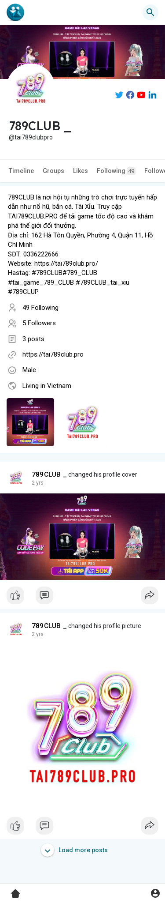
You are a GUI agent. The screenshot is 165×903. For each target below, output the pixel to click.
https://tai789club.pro (53, 354)
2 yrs (38, 483)
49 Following (40, 308)
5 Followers (39, 323)
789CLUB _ (49, 474)
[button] (150, 12)
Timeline (21, 170)
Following (116, 171)
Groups (53, 170)
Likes (80, 170)
